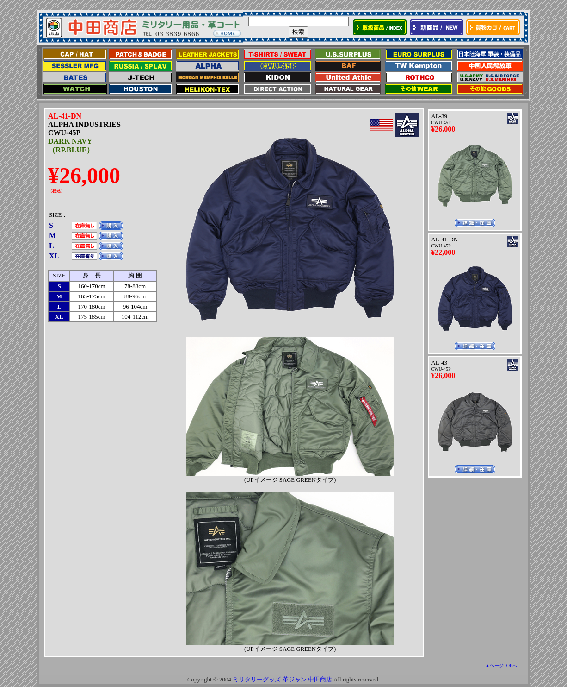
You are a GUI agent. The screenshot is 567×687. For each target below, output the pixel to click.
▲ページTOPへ (501, 665)
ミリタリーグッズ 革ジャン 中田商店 (282, 679)
